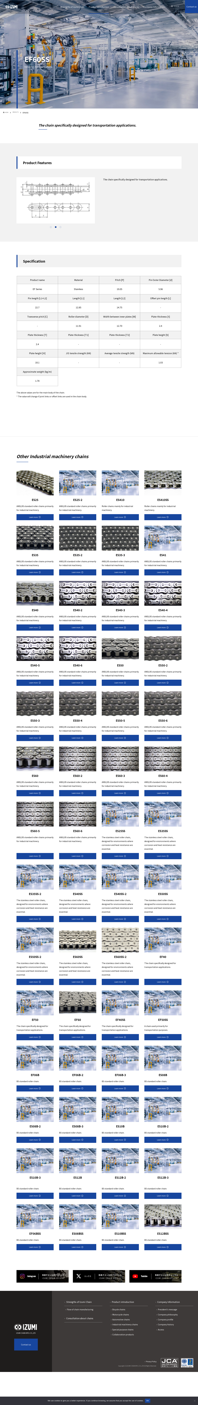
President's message (168, 1344)
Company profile (166, 1354)
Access (162, 1364)
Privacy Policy (151, 1396)
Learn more (33, 522)
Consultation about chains (83, 1353)
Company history (167, 1359)
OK (147, 1401)
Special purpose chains (125, 1364)
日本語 (175, 6)
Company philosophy (169, 1349)
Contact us (191, 7)
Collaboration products (125, 1369)
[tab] (55, 230)
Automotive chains (123, 1354)
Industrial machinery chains (127, 1359)
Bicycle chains (121, 1344)
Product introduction (125, 1336)
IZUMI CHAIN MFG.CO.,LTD (27, 1364)
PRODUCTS (18, 112)
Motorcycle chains (123, 1349)
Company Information (169, 1336)
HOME (8, 113)
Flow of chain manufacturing (83, 1344)
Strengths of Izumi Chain (82, 1336)
